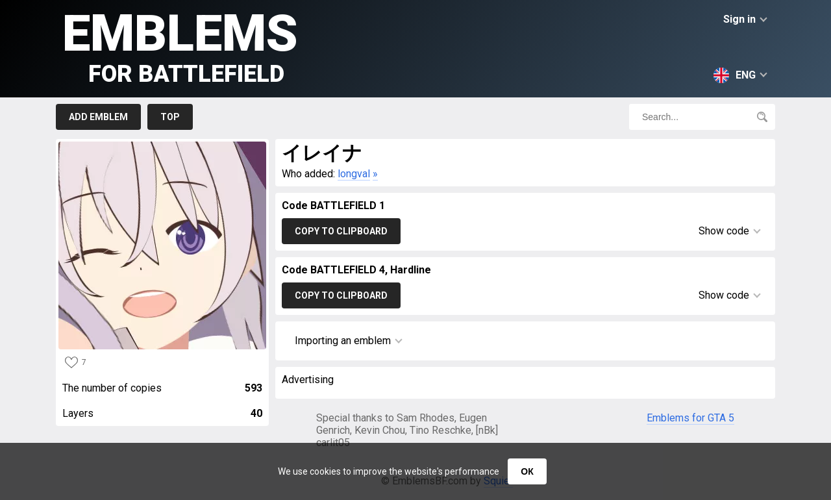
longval (354, 174)
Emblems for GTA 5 (690, 418)
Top (170, 117)
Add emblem (98, 117)
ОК (527, 471)
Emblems (180, 46)
